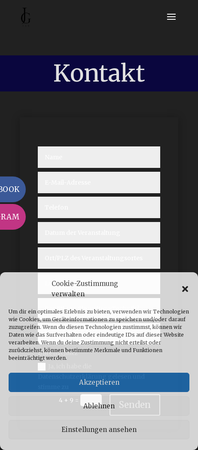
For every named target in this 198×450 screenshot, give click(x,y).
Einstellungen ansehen (99, 430)
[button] (185, 289)
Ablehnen (99, 406)
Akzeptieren (99, 382)
